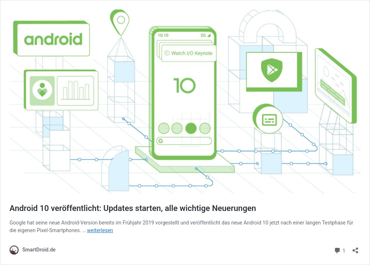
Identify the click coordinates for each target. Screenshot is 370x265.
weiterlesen (100, 230)
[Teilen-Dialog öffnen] (355, 248)
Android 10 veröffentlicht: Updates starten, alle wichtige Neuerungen (132, 208)
